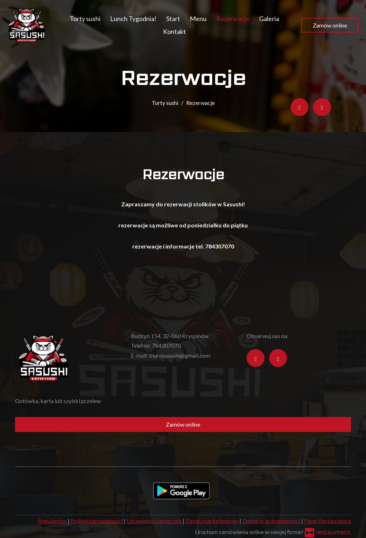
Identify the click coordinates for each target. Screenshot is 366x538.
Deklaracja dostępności (271, 520)
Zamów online (330, 25)
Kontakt (174, 31)
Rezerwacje (232, 18)
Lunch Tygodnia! (133, 18)
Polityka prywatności (97, 520)
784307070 (166, 345)
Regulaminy (53, 520)
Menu (198, 18)
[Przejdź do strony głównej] (27, 25)
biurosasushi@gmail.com (179, 355)
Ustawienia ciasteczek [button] (155, 520)
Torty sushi (85, 18)
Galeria (269, 18)
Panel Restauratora (327, 520)
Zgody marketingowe (212, 520)
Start (173, 18)
